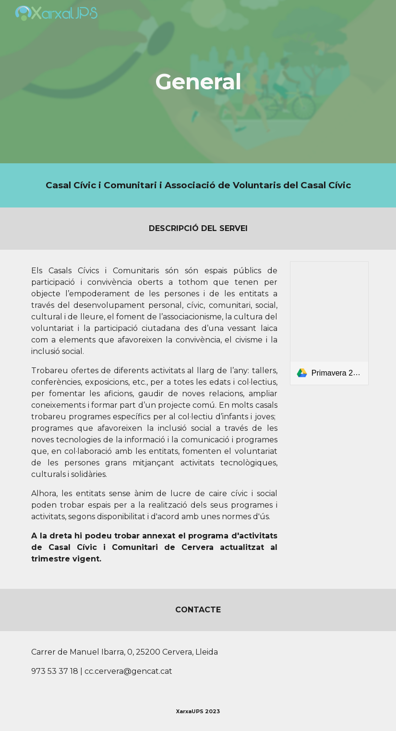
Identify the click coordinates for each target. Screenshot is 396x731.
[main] (198, 82)
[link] (329, 323)
